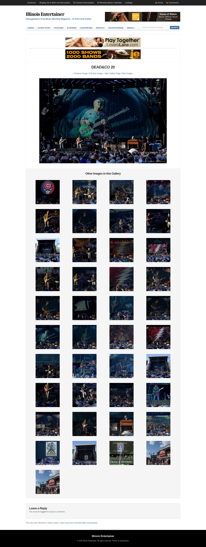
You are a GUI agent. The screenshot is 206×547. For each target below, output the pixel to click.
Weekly (130, 28)
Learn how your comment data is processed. (79, 523)
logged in (44, 512)
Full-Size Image (95, 73)
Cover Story (44, 28)
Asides (31, 28)
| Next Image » (127, 73)
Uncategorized (115, 28)
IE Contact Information (83, 3)
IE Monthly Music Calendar (109, 3)
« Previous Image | (80, 73)
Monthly (100, 28)
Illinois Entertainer (45, 14)
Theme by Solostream (120, 541)
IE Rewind (71, 28)
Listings (128, 3)
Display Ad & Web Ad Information (54, 3)
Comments (174, 3)
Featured (58, 28)
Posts (160, 3)
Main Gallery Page (113, 73)
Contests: (31, 3)
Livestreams (86, 28)
